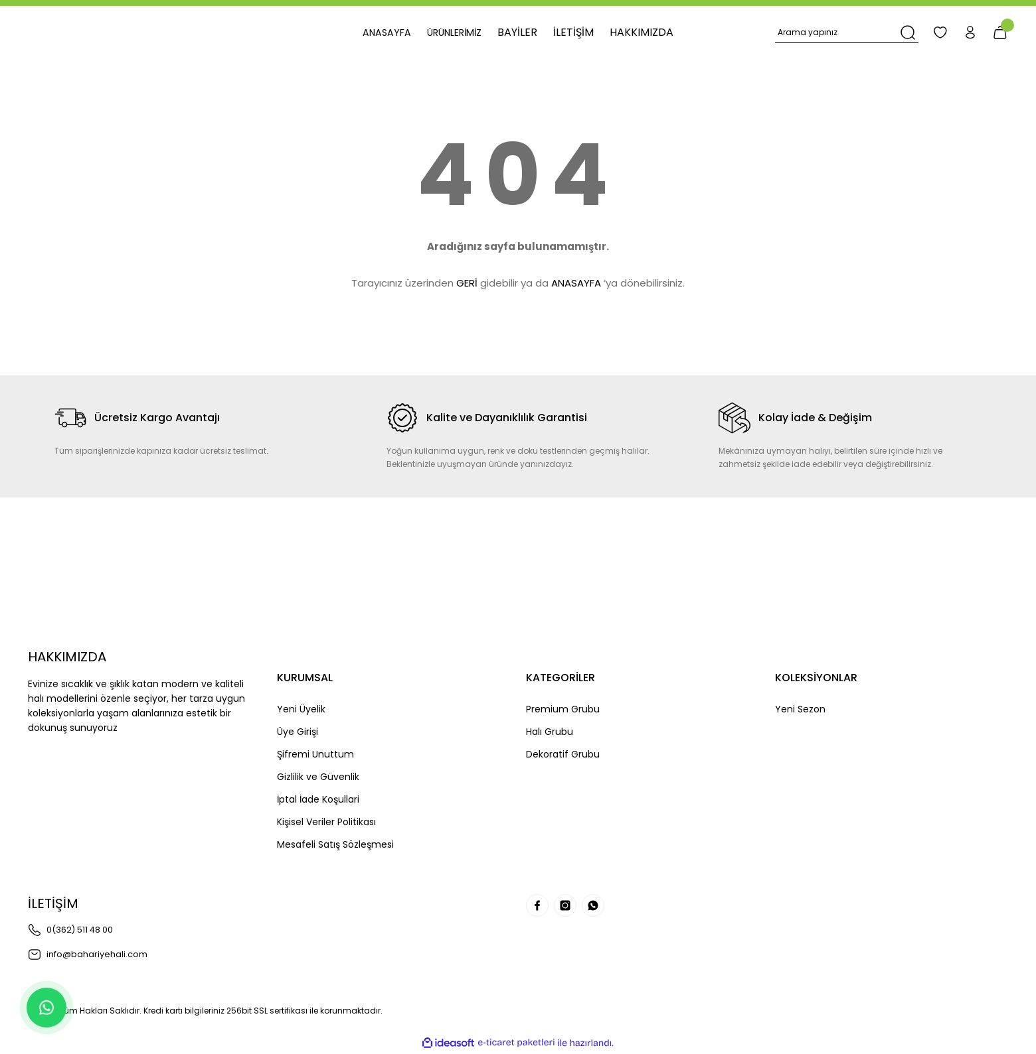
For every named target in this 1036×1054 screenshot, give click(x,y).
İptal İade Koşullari (318, 799)
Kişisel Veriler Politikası (326, 821)
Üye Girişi (297, 731)
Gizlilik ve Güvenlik (318, 776)
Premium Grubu (563, 709)
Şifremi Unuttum (315, 754)
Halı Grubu (549, 731)
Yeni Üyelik (301, 709)
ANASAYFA (576, 283)
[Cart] (997, 32)
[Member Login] (963, 32)
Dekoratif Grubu (563, 754)
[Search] (840, 32)
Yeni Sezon (800, 709)
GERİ (466, 283)
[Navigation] (457, 32)
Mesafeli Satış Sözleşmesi (335, 844)
